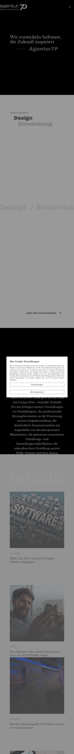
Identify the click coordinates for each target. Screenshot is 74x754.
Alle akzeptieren (37, 392)
